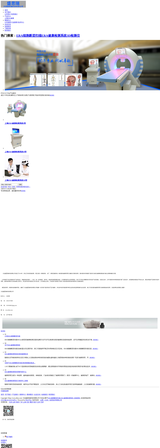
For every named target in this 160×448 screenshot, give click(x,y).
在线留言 (8, 26)
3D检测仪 (73, 35)
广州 (21, 402)
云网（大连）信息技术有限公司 (51, 400)
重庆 (31, 402)
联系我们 (14, 14)
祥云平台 (28, 400)
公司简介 (8, 14)
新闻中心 (8, 20)
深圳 (17, 402)
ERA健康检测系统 (54, 35)
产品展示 (15, 394)
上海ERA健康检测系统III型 (16, 180)
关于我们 (8, 12)
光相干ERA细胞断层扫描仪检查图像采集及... (20, 363)
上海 (24, 402)
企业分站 (4, 187)
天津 (41, 402)
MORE (52, 95)
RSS (9, 187)
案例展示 (30, 394)
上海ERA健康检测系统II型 (16, 152)
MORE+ (96, 340)
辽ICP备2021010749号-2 (9, 400)
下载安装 (8, 28)
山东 (14, 402)
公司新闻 (8, 22)
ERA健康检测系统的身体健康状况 (16, 354)
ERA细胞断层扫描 (29, 35)
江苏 (38, 402)
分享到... (4, 442)
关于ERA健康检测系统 (12, 345)
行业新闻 (14, 22)
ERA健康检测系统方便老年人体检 (16, 381)
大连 (10, 402)
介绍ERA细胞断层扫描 (12, 336)
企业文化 (8, 24)
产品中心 (8, 16)
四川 (35, 402)
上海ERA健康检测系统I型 (15, 123)
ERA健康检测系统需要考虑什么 (15, 372)
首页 (6, 10)
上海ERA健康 (9, 18)
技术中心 (21, 22)
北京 (28, 402)
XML (13, 187)
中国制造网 (5, 391)
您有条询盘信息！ (23, 187)
